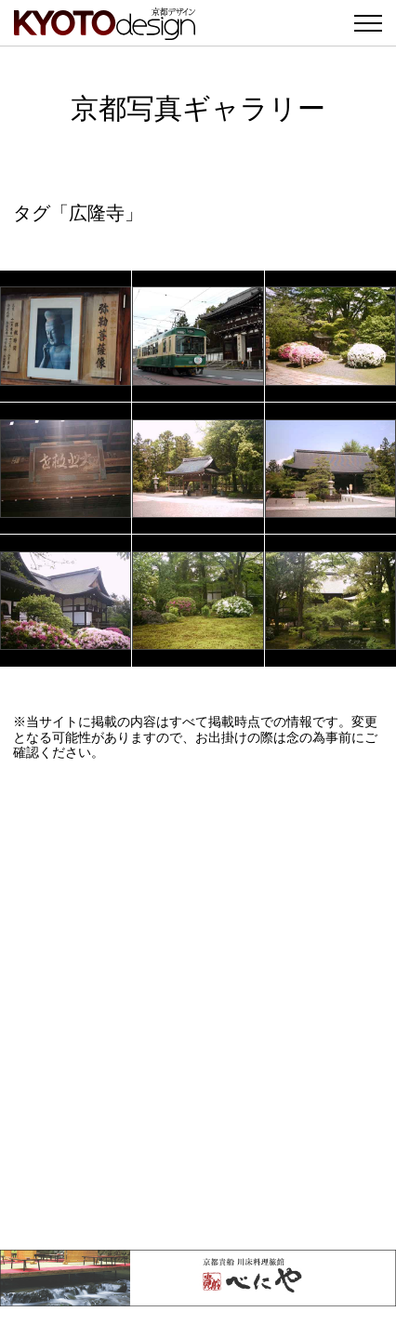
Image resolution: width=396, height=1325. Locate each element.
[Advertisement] (198, 1005)
